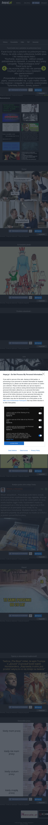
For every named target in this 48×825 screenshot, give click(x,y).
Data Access (24, 450)
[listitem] (24, 409)
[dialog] (24, 412)
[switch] (40, 413)
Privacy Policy (35, 450)
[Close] (44, 375)
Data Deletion (12, 450)
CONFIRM (14, 443)
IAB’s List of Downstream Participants (15, 400)
